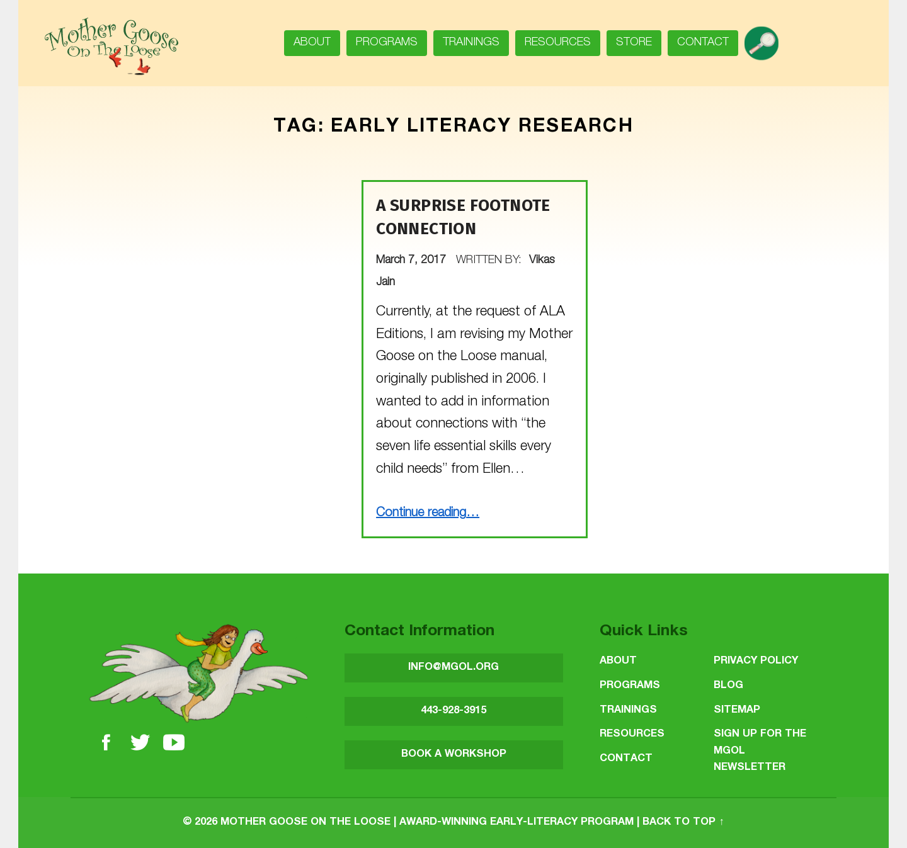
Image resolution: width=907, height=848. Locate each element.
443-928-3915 (453, 711)
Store (634, 42)
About (312, 42)
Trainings (471, 42)
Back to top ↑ (683, 822)
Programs (387, 42)
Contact (703, 42)
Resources (558, 42)
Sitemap (737, 710)
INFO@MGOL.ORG (453, 667)
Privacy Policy (756, 661)
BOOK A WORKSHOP (453, 754)
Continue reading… (427, 513)
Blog (728, 686)
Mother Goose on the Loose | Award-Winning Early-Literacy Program (427, 822)
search (766, 39)
